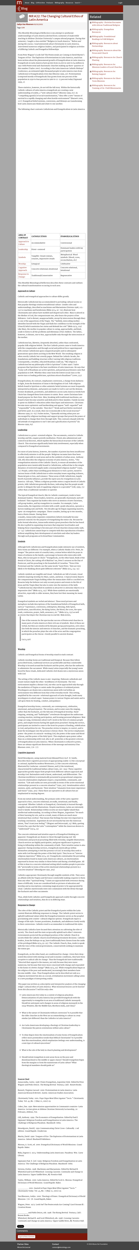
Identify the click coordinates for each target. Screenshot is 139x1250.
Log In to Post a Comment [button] (26, 1236)
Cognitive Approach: (22, 269)
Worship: (22, 263)
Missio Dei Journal (23, 1247)
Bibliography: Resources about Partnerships (105, 45)
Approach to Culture (23, 243)
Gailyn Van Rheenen (25, 24)
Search (77, 3)
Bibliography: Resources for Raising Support (103, 73)
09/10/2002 (38, 24)
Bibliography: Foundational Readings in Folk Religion (103, 38)
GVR (23, 28)
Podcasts (49, 3)
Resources (69, 3)
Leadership (23, 249)
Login (120, 3)
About (27, 3)
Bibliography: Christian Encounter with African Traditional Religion (106, 24)
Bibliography (59, 3)
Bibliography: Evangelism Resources (103, 31)
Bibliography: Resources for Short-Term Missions (107, 80)
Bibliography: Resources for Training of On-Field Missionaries (106, 87)
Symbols (22, 257)
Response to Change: (23, 275)
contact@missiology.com (61, 1247)
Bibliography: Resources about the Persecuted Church (106, 52)
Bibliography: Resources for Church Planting (107, 59)
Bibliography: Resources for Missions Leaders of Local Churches (107, 66)
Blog (32, 3)
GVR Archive (40, 3)
